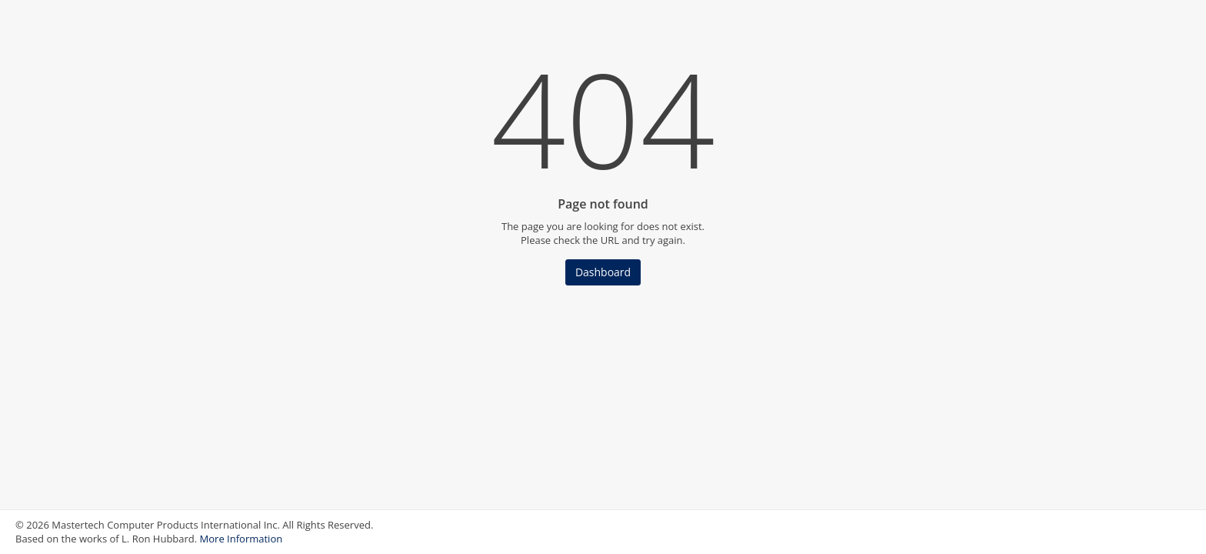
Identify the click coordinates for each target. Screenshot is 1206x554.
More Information (241, 539)
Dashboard (603, 272)
